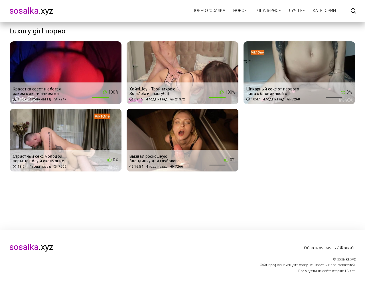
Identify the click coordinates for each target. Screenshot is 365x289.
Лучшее (297, 10)
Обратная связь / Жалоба (330, 248)
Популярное (268, 10)
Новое (240, 10)
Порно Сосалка (208, 10)
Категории (324, 10)
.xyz (31, 11)
